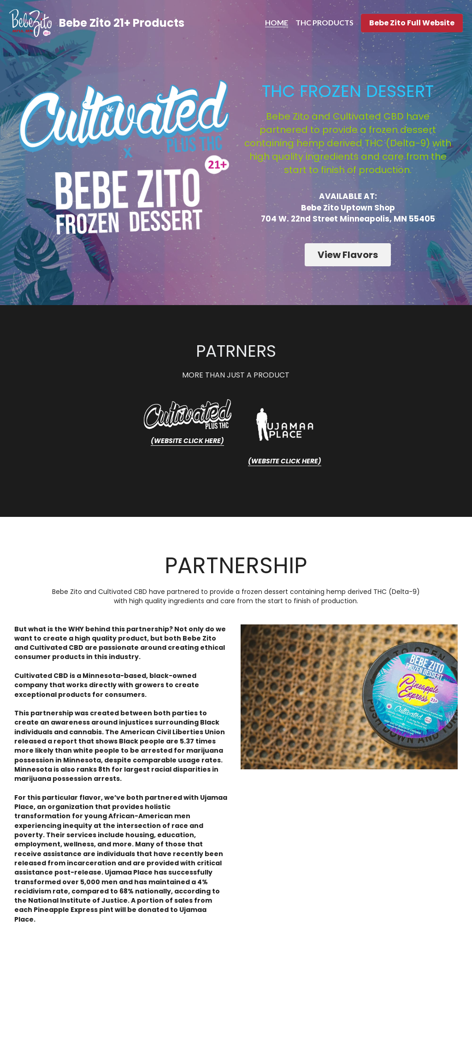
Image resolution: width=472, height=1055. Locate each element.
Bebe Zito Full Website (411, 23)
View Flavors (348, 255)
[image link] (191, 414)
